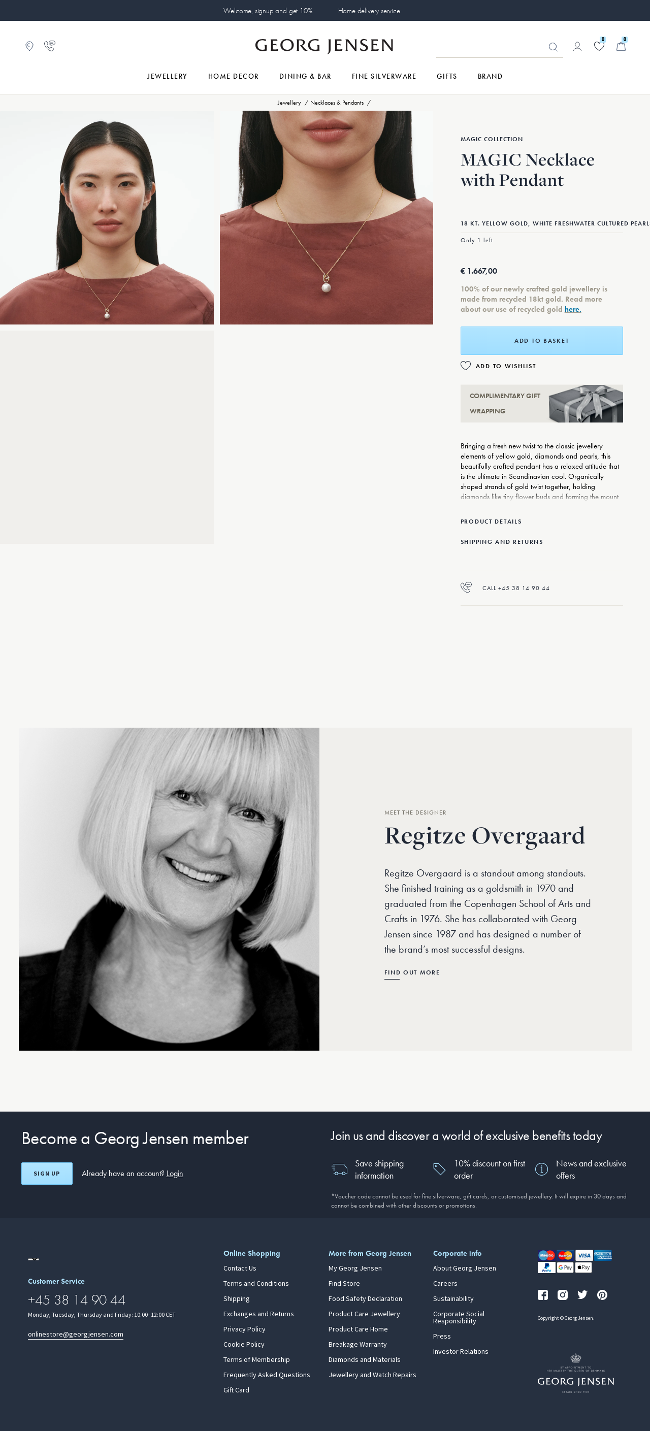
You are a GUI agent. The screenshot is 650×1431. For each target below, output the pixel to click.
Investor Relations (461, 1351)
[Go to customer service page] (50, 46)
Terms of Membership (256, 1359)
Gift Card (236, 1390)
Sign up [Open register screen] (47, 1173)
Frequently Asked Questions (266, 1375)
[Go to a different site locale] (33, 1259)
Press (442, 1336)
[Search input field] (499, 47)
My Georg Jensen (355, 1268)
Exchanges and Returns (258, 1314)
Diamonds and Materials (365, 1359)
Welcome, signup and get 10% (267, 11)
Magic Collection (492, 139)
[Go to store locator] (29, 46)
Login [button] (175, 1173)
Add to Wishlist (506, 366)
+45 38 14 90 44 (76, 1300)
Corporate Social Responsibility (458, 1318)
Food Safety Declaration (365, 1299)
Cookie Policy (244, 1344)
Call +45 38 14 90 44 (505, 587)
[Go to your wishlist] (599, 46)
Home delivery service (369, 11)
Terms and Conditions (256, 1283)
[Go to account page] (577, 46)
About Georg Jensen (464, 1268)
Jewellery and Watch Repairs (372, 1375)
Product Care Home (358, 1329)
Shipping (236, 1299)
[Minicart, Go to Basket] (621, 46)
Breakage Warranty (358, 1344)
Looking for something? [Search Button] (553, 47)
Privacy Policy (244, 1329)
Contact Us (239, 1268)
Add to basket (541, 341)
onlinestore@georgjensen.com (75, 1334)
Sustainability (453, 1299)
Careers (445, 1283)
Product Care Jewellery (364, 1314)
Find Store (344, 1283)
